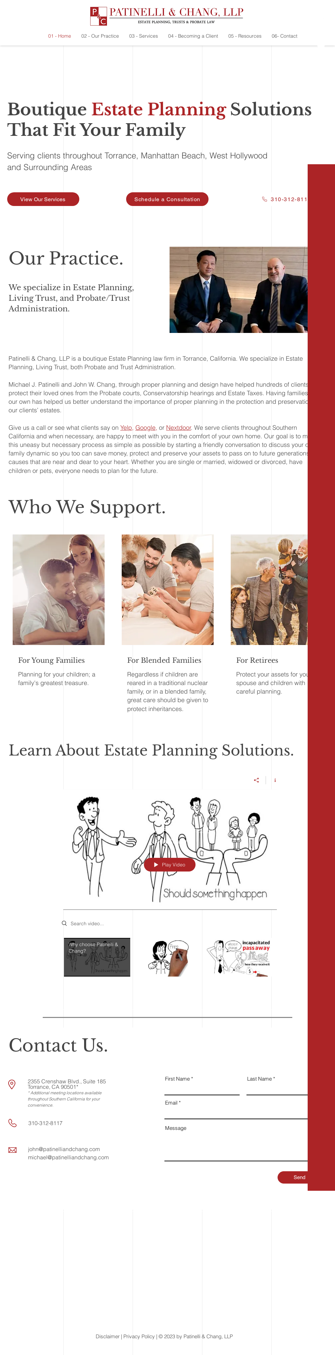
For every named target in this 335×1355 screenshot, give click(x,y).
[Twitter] (321, 46)
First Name (177, 1078)
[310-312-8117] (286, 199)
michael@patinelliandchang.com (68, 1157)
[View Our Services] (43, 199)
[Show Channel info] (272, 780)
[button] (321, 1344)
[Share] (256, 780)
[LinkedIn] (321, 60)
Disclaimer (108, 1336)
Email (171, 1102)
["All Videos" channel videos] (170, 958)
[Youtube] (321, 87)
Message (175, 1128)
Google (145, 427)
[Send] (299, 1177)
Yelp (126, 427)
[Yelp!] (321, 19)
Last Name (259, 1078)
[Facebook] (321, 32)
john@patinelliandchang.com (64, 1149)
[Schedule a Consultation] (167, 199)
